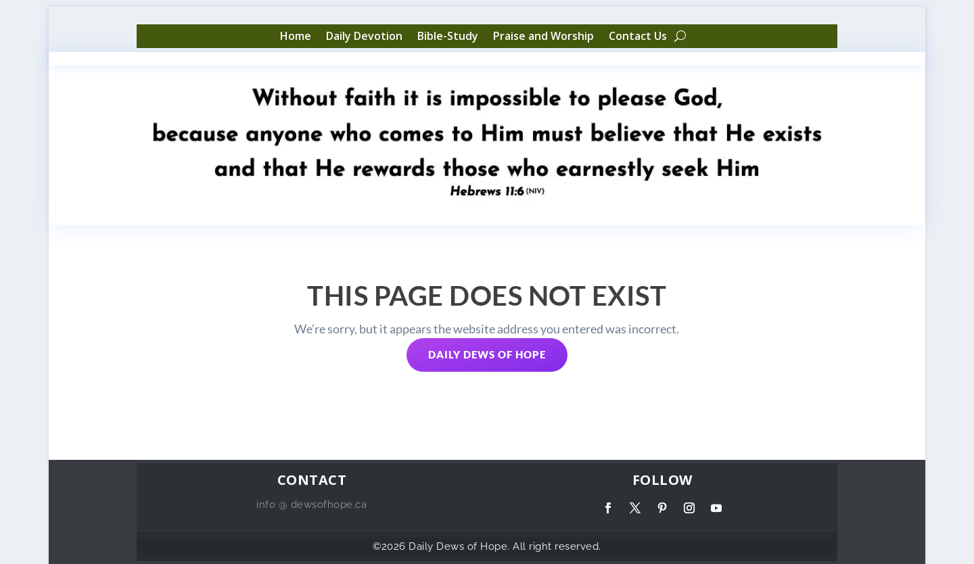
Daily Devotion (364, 36)
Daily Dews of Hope (487, 354)
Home (295, 36)
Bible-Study (447, 36)
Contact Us (638, 36)
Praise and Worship (543, 36)
